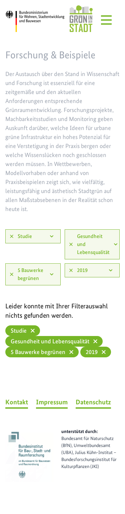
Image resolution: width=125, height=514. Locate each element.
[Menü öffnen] (106, 20)
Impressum (52, 402)
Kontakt (16, 402)
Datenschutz (93, 402)
